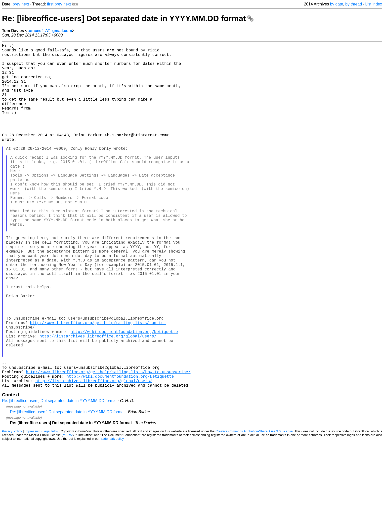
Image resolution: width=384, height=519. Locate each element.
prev (16, 4)
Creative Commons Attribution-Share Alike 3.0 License (254, 508)
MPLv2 (68, 511)
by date (336, 4)
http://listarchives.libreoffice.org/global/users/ (98, 401)
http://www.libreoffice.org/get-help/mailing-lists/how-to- (98, 385)
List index (373, 4)
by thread (353, 4)
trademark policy (112, 515)
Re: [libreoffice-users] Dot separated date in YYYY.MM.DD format (128, 18)
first (50, 4)
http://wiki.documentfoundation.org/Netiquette (124, 396)
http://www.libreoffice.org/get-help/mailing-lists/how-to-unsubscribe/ (108, 445)
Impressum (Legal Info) (41, 508)
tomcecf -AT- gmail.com (49, 31)
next (25, 4)
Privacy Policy (12, 508)
